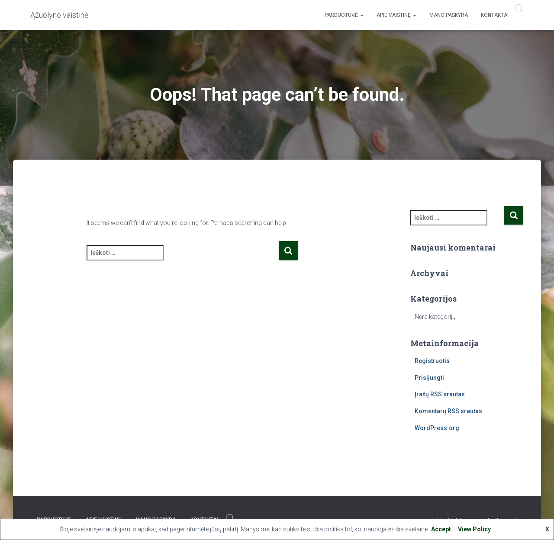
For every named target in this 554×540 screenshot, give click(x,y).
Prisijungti (429, 377)
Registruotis (432, 360)
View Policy (474, 529)
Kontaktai (495, 15)
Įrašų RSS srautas (440, 394)
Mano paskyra (448, 15)
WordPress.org (437, 427)
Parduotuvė (344, 15)
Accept (441, 529)
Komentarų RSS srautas (448, 411)
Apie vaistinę (396, 15)
